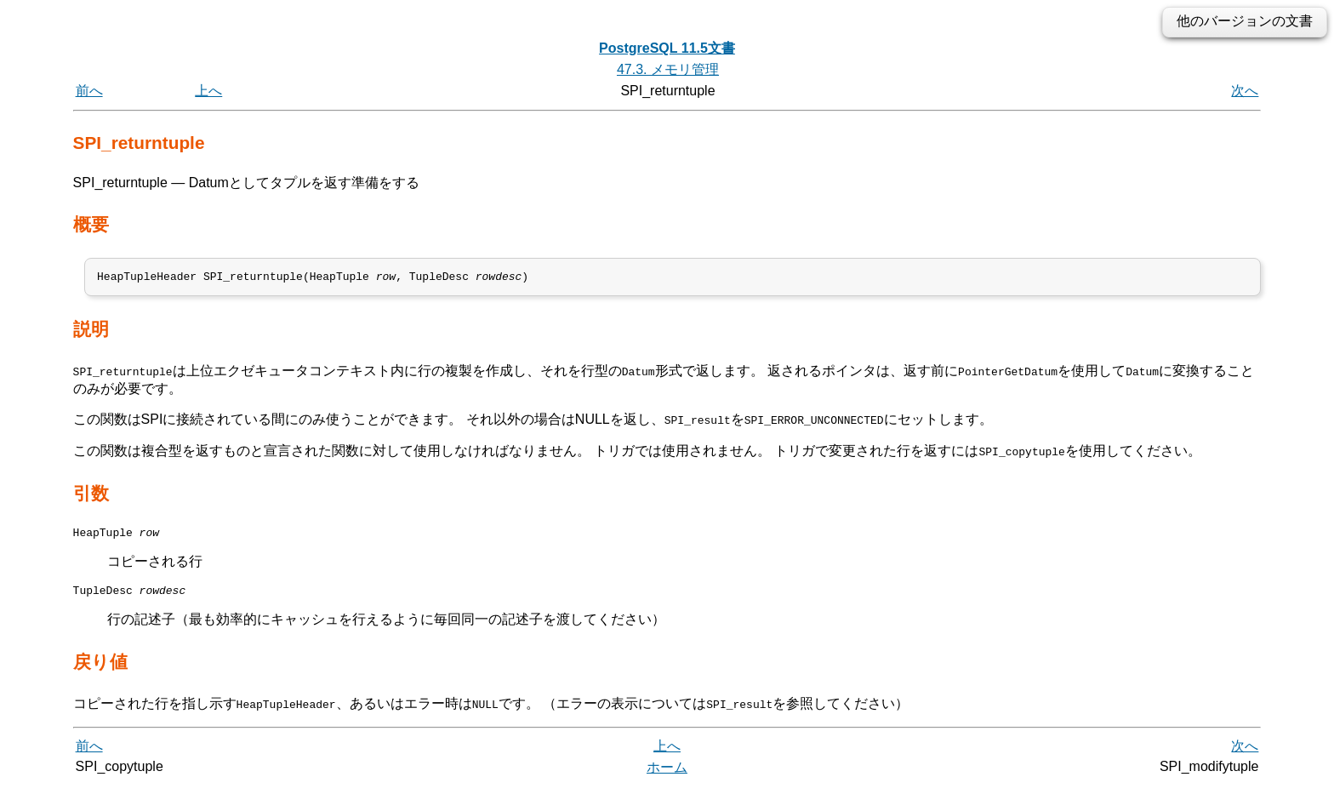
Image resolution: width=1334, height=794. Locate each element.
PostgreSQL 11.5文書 (667, 48)
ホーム (667, 775)
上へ (208, 90)
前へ (89, 90)
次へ (1244, 90)
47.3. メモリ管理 (668, 69)
